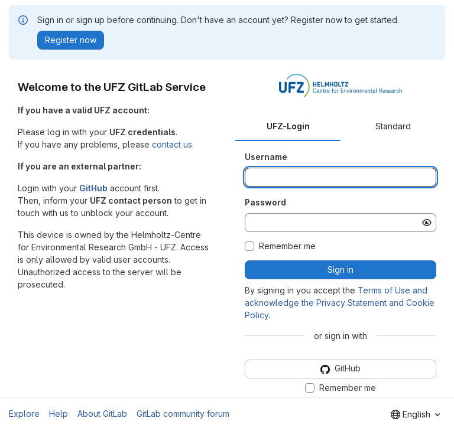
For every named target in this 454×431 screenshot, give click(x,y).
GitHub (93, 188)
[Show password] (426, 222)
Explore (24, 414)
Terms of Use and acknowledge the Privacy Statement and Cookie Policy (339, 302)
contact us (172, 144)
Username (266, 157)
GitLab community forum (183, 414)
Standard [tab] (393, 126)
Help (58, 414)
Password (265, 202)
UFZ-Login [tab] (288, 126)
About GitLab (102, 414)
